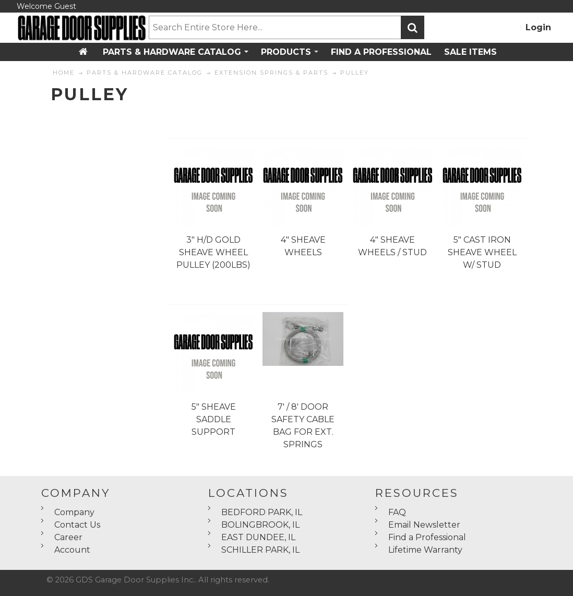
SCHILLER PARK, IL (260, 550)
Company (74, 512)
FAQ (397, 512)
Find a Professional (427, 537)
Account (72, 550)
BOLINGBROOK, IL (260, 525)
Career (68, 537)
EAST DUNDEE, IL (258, 537)
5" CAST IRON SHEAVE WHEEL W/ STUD (482, 252)
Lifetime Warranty (425, 550)
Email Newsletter (424, 525)
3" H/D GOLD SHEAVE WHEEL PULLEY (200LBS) (213, 252)
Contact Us (77, 525)
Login (538, 27)
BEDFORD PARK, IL (261, 512)
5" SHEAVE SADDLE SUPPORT (214, 419)
